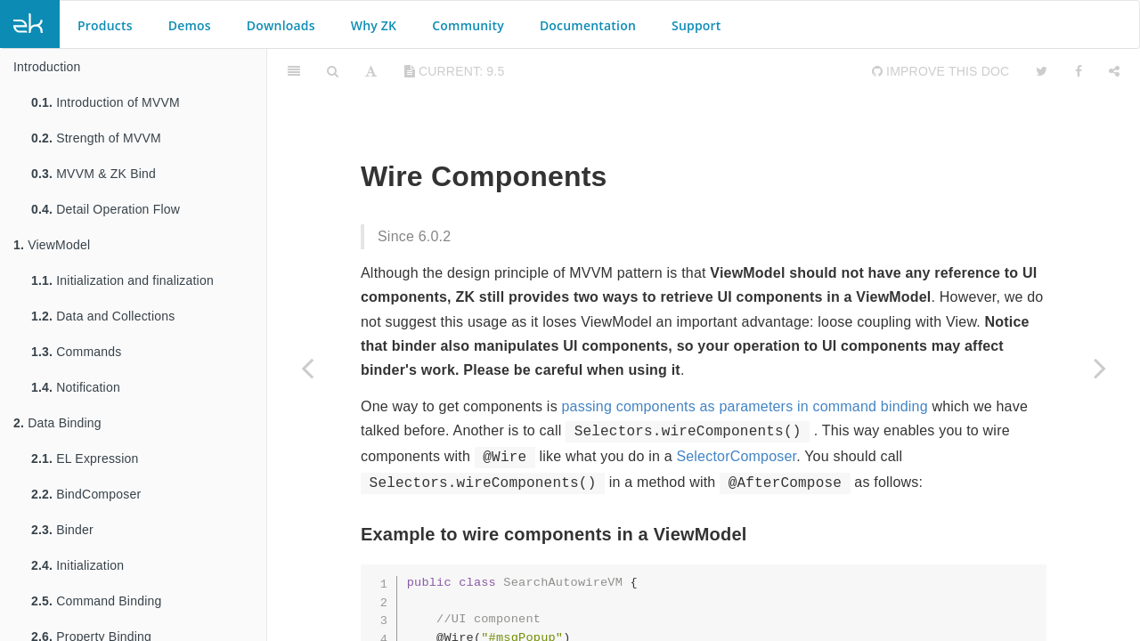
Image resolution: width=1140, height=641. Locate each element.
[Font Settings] (371, 71)
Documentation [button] (588, 25)
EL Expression (85, 458)
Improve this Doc (941, 71)
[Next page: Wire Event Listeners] (1100, 367)
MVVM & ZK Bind (93, 173)
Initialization (77, 565)
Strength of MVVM (96, 138)
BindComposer (86, 494)
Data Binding (57, 423)
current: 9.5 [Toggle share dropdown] (454, 71)
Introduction (47, 67)
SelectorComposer (736, 456)
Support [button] (696, 25)
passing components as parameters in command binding (744, 406)
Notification (75, 387)
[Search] (333, 71)
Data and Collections (103, 316)
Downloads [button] (281, 25)
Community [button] (468, 25)
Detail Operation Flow (105, 209)
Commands (76, 352)
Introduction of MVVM (105, 102)
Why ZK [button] (373, 25)
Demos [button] (189, 25)
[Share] (1114, 71)
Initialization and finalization (122, 280)
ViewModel (51, 245)
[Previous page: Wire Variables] (307, 367)
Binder (62, 530)
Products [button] (105, 25)
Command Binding (96, 601)
